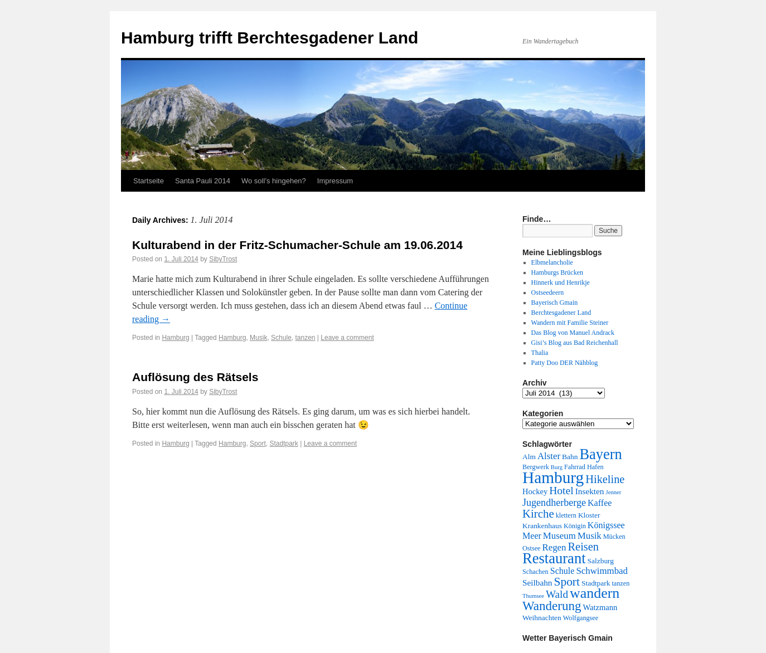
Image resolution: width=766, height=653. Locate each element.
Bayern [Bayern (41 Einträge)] (600, 454)
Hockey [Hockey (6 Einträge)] (534, 491)
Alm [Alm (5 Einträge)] (529, 456)
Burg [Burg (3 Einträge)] (557, 467)
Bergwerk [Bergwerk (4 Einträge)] (535, 467)
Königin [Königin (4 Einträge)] (575, 526)
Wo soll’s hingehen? (273, 181)
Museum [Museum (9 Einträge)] (559, 535)
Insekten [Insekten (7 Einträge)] (589, 491)
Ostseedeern (547, 292)
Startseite (148, 181)
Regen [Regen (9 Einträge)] (554, 547)
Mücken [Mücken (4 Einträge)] (614, 536)
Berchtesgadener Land (561, 312)
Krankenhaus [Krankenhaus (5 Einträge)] (542, 526)
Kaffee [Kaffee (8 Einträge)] (600, 503)
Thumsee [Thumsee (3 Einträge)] (533, 596)
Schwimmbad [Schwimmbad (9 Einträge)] (602, 571)
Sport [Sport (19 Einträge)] (567, 581)
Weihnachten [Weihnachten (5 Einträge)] (541, 617)
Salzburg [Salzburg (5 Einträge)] (601, 561)
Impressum (335, 181)
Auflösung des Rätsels (195, 377)
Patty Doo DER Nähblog (564, 363)
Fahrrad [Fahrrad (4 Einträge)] (574, 467)
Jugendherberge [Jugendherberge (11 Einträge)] (554, 502)
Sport (258, 443)
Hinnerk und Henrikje (560, 282)
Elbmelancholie (552, 262)
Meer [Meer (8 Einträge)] (531, 535)
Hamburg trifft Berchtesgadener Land (269, 37)
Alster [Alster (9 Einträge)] (548, 456)
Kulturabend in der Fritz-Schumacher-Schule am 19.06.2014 (297, 244)
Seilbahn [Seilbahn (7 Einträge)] (537, 582)
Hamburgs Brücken (557, 272)
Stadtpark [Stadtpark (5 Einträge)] (595, 583)
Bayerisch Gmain (554, 302)
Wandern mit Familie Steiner (570, 322)
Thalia (540, 353)
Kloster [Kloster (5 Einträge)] (589, 515)
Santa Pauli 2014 (202, 181)
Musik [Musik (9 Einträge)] (590, 535)
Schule (281, 338)
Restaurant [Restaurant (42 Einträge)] (554, 558)
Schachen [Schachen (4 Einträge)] (535, 572)
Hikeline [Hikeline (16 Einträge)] (604, 479)
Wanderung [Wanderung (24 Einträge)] (551, 606)
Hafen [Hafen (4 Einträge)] (595, 467)
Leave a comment (347, 338)
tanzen (305, 338)
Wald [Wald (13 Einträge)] (557, 594)
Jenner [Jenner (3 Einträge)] (614, 492)
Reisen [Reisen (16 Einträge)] (583, 546)
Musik (258, 338)
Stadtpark (283, 443)
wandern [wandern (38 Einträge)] (594, 593)
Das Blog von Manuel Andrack (572, 333)
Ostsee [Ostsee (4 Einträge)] (531, 548)
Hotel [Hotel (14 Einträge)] (561, 490)
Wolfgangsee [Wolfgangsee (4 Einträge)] (580, 618)
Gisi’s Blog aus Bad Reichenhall (574, 343)
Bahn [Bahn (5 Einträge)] (570, 456)
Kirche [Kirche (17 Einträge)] (538, 513)
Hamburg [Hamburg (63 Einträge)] (553, 477)
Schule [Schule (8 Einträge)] (562, 571)
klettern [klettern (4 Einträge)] (566, 515)
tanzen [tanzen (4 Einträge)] (620, 583)
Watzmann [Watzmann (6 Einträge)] (600, 607)
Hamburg (175, 338)
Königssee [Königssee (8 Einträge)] (606, 525)
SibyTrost (223, 259)
